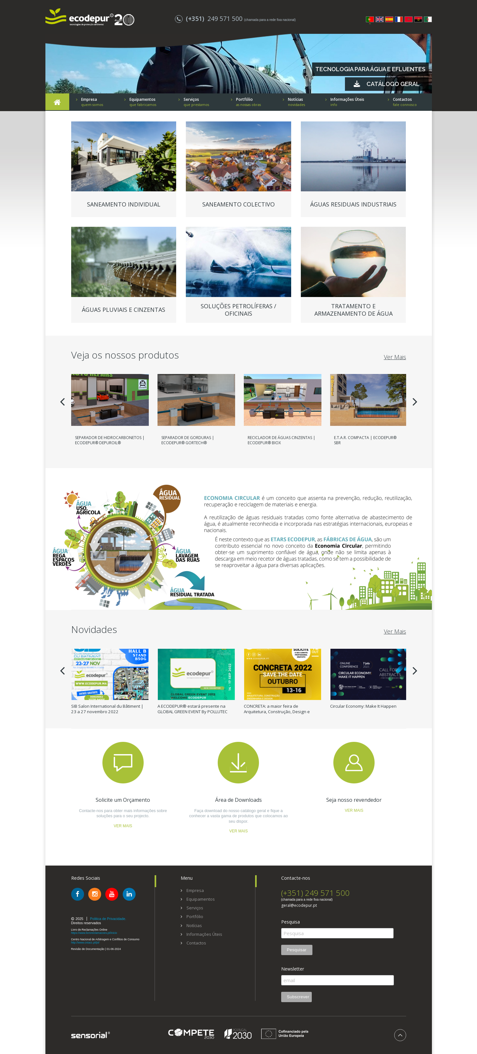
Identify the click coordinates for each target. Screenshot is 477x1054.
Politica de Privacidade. (108, 919)
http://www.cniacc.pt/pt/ (85, 942)
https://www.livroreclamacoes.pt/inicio (94, 932)
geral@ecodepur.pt (299, 905)
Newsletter (292, 969)
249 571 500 (209, 18)
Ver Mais (395, 357)
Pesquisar (297, 949)
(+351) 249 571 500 (315, 893)
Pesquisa (290, 922)
